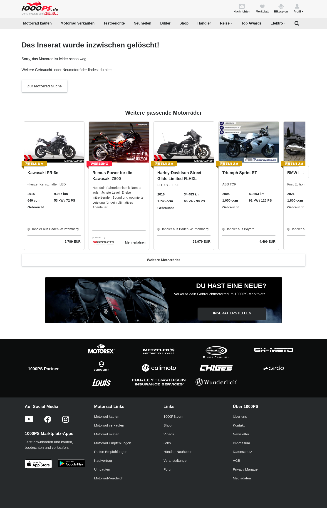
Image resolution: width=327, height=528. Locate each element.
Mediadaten (242, 478)
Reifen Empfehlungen (110, 452)
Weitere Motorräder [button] (163, 260)
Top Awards (251, 23)
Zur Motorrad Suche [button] (44, 86)
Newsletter (241, 434)
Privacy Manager (246, 469)
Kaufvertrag (103, 460)
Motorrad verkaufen (77, 23)
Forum (168, 469)
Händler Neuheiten (178, 452)
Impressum (241, 443)
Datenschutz (242, 452)
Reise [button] (225, 23)
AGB (236, 460)
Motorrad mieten (106, 434)
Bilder (165, 23)
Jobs (167, 443)
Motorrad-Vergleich (108, 478)
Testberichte (114, 23)
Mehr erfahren (135, 242)
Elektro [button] (276, 23)
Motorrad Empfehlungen (112, 443)
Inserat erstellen (232, 313)
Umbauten (102, 469)
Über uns (240, 416)
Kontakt (239, 425)
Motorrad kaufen (37, 23)
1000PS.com (173, 416)
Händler (204, 23)
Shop (183, 23)
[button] (298, 8)
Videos (169, 434)
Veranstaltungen (176, 460)
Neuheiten (142, 23)
